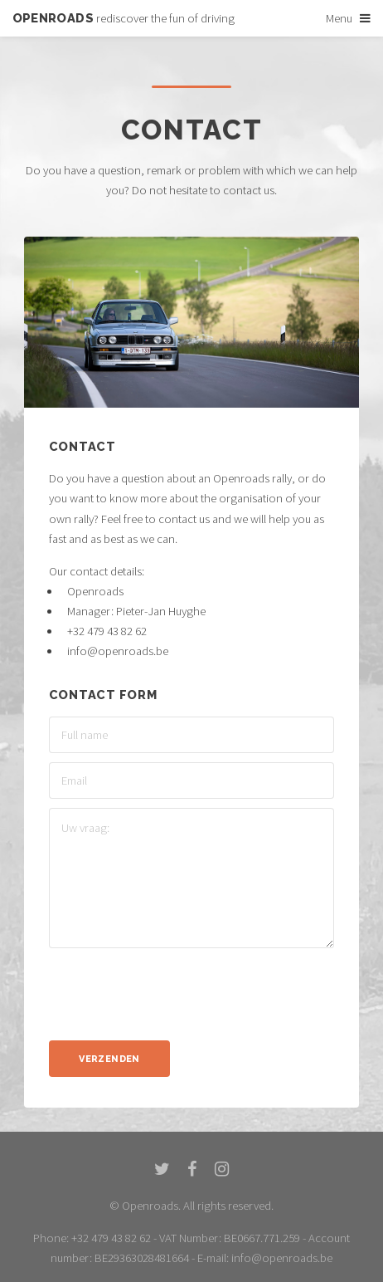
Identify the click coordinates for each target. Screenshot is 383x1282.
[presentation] (175, 989)
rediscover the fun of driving (123, 18)
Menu (339, 18)
